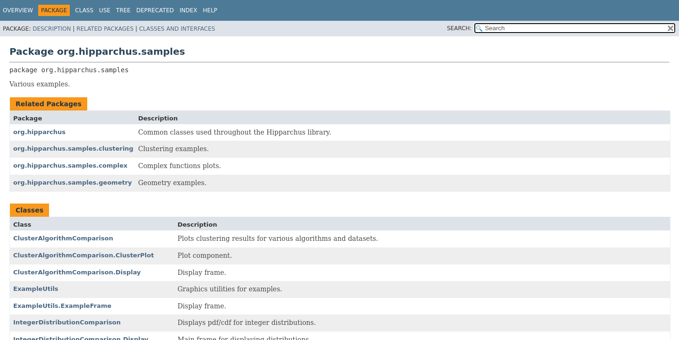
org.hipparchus (39, 132)
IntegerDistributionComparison (67, 322)
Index (189, 10)
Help (210, 10)
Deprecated (155, 10)
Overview (18, 10)
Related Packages (104, 29)
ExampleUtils (35, 288)
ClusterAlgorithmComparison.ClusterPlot (83, 255)
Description (52, 29)
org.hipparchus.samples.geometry (72, 182)
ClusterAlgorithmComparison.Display (77, 272)
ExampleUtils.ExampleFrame (62, 305)
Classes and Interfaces (177, 29)
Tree (123, 10)
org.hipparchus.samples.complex (70, 165)
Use (104, 10)
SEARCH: (459, 28)
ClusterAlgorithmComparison (63, 238)
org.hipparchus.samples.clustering (73, 148)
